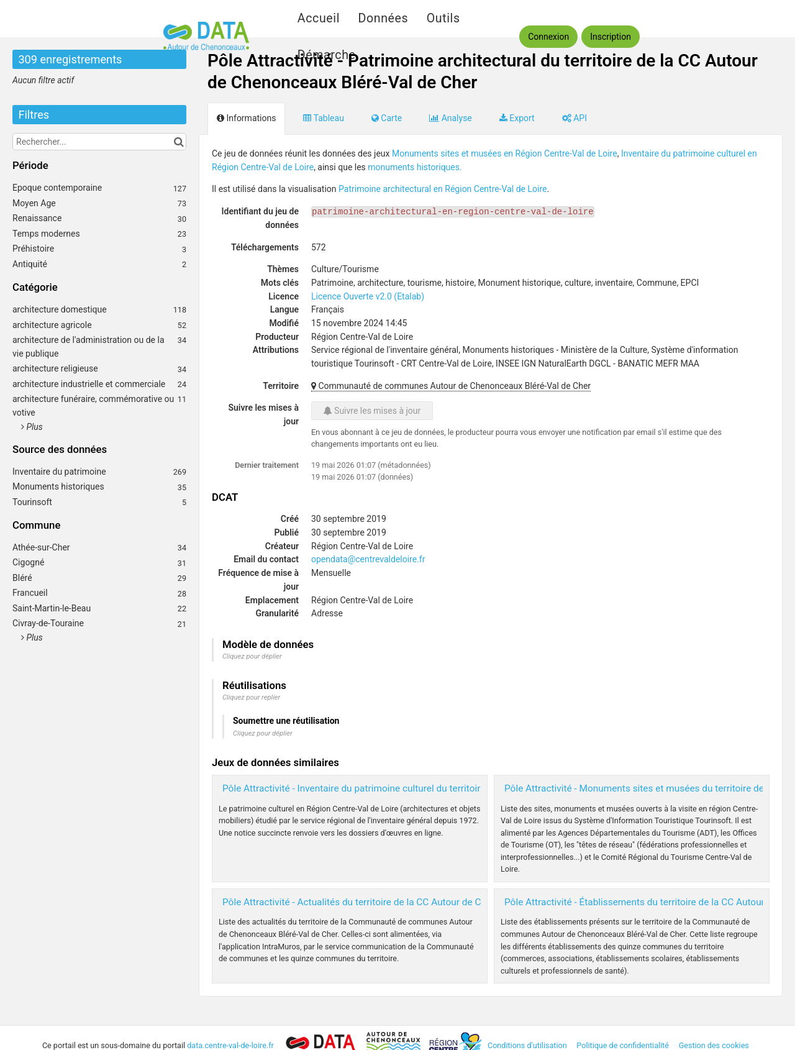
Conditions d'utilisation (528, 1045)
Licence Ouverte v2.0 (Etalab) (367, 296)
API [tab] (574, 118)
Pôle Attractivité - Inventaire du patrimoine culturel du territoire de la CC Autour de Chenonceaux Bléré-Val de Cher (462, 788)
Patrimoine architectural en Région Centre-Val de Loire (442, 189)
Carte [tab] (386, 118)
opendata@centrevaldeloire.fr (368, 559)
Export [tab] (517, 118)
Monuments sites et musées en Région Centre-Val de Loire (504, 153)
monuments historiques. (414, 167)
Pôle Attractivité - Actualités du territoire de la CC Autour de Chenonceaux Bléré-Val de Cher (414, 902)
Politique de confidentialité (623, 1045)
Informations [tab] (246, 118)
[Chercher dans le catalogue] (178, 141)
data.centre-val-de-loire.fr (231, 1045)
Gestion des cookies (714, 1045)
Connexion (548, 37)
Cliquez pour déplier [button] (252, 656)
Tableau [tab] (323, 118)
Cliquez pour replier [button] (251, 697)
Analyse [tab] (450, 118)
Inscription (610, 37)
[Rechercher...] (99, 141)
